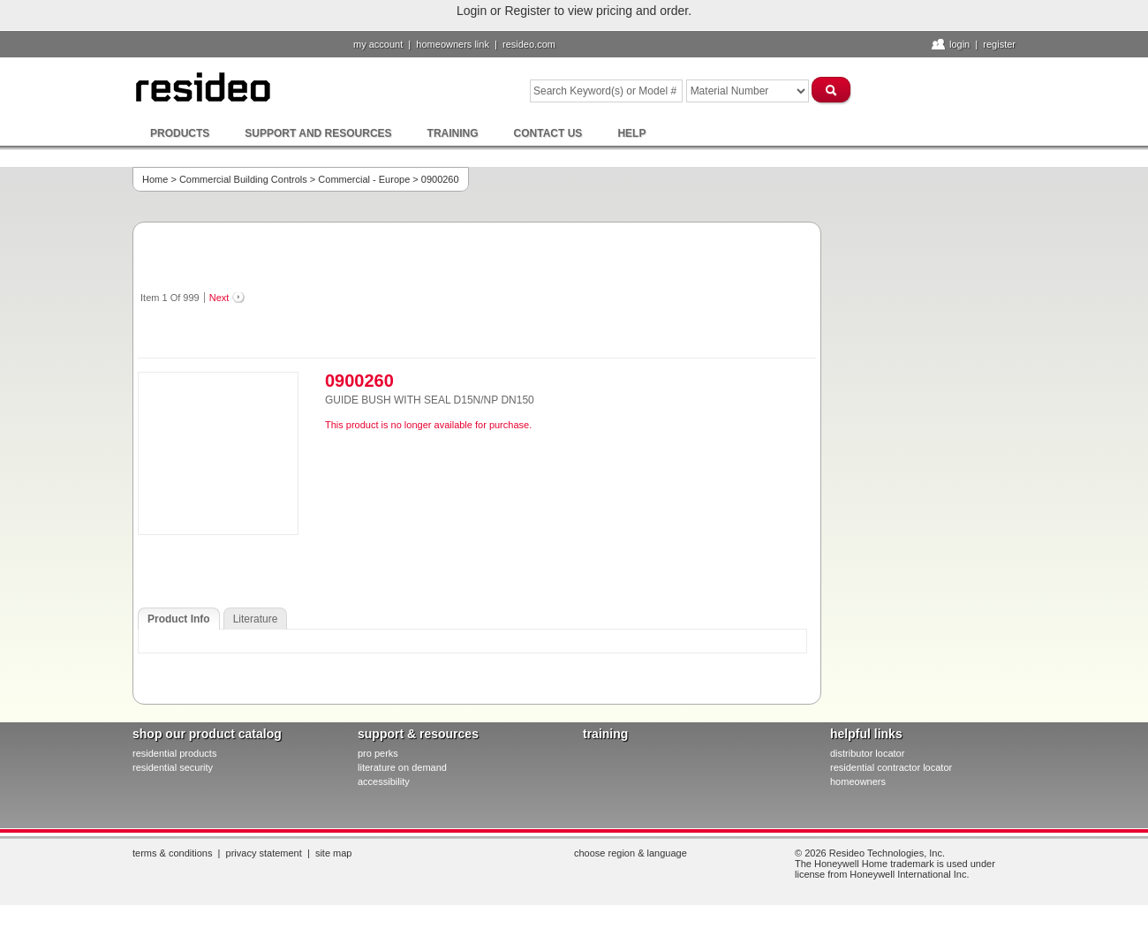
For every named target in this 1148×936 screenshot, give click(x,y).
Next (219, 297)
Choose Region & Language (630, 853)
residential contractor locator (891, 767)
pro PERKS (378, 753)
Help (631, 133)
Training (453, 133)
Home (155, 179)
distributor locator (867, 753)
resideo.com (528, 44)
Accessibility (384, 781)
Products (179, 133)
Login (959, 44)
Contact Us (548, 133)
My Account (378, 44)
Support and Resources (318, 133)
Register (999, 44)
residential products (174, 753)
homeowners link (452, 44)
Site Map (333, 853)
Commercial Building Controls (243, 179)
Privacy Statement (264, 853)
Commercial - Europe (364, 179)
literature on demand (402, 767)
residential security (172, 767)
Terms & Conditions (172, 853)
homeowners (858, 781)
